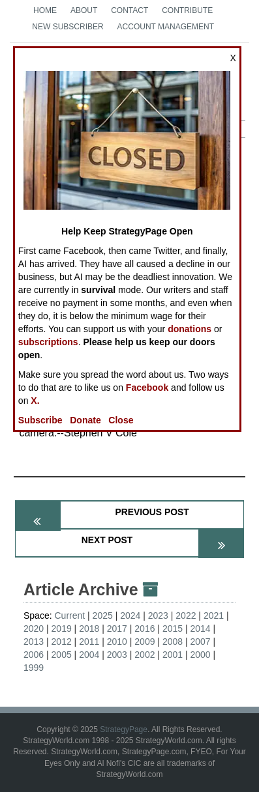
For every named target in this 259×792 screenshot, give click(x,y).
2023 (158, 615)
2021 (214, 615)
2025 (103, 615)
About (83, 10)
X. (35, 400)
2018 (89, 628)
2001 (172, 654)
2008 (172, 641)
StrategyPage (123, 729)
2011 (89, 641)
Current (69, 615)
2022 (185, 615)
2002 (144, 654)
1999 (33, 667)
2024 (130, 615)
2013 (33, 641)
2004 (89, 654)
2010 (117, 641)
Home (45, 10)
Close (120, 420)
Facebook (147, 387)
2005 (62, 654)
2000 (200, 654)
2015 (172, 628)
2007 (200, 641)
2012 (62, 641)
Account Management (165, 26)
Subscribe (40, 420)
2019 (62, 628)
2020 (33, 628)
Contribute (187, 10)
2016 (144, 628)
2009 (144, 641)
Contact (129, 10)
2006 (33, 654)
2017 (117, 628)
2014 (200, 628)
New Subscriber (67, 26)
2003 (117, 654)
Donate (85, 420)
